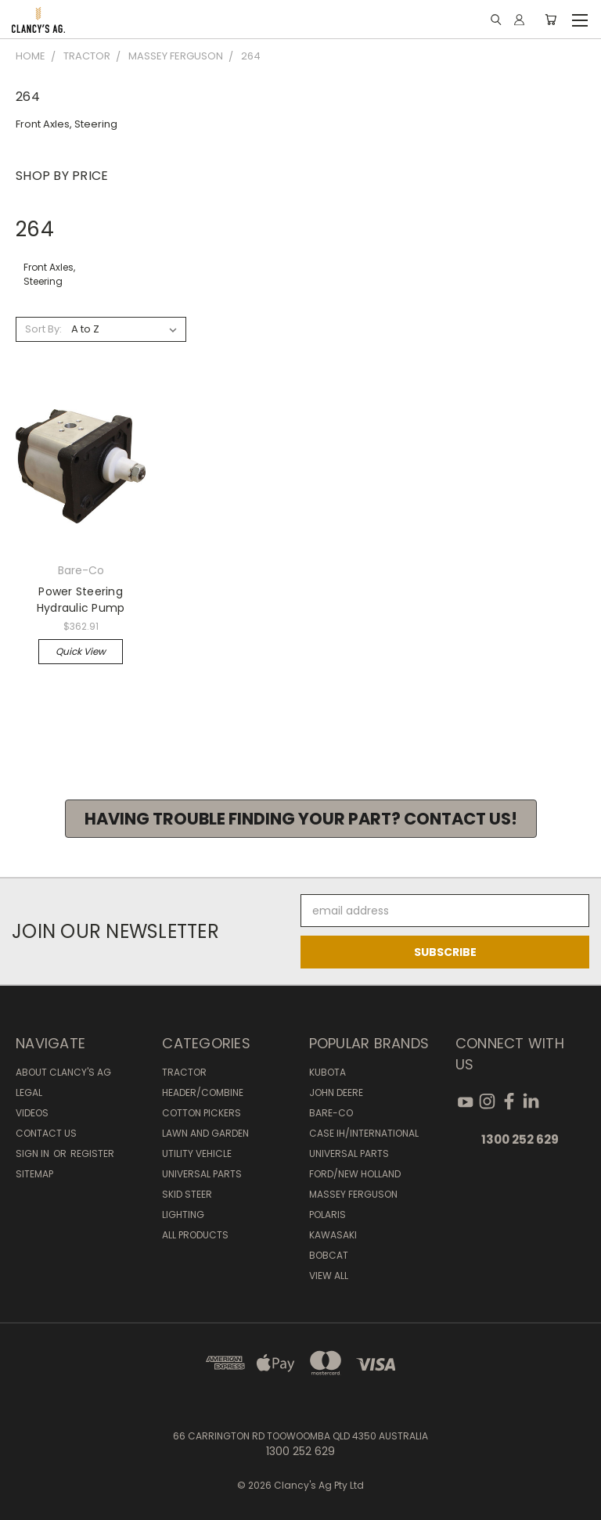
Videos (32, 1112)
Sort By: (43, 329)
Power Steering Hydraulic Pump (81, 600)
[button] (301, 819)
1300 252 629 (520, 1139)
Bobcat (328, 1255)
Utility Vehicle (197, 1153)
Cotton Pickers (201, 1112)
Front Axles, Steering (66, 124)
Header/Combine (202, 1092)
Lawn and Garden (205, 1133)
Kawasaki (333, 1235)
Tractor (184, 1072)
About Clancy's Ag (63, 1072)
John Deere (336, 1092)
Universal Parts (202, 1173)
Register (92, 1153)
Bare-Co (331, 1112)
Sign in (34, 1153)
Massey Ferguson (353, 1194)
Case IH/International (364, 1133)
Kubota (327, 1072)
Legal (29, 1092)
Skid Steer (187, 1194)
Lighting (183, 1214)
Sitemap (34, 1173)
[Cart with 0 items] (550, 19)
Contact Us (46, 1133)
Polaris (327, 1214)
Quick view (81, 651)
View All (328, 1275)
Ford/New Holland (355, 1173)
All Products (195, 1235)
